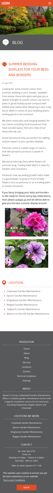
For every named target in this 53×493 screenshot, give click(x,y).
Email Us (26, 454)
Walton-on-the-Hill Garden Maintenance (28, 313)
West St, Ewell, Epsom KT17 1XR (26, 465)
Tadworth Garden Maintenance (23, 309)
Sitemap (27, 380)
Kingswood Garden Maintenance (24, 300)
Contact (26, 371)
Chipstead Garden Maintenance (23, 291)
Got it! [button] (26, 487)
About (27, 353)
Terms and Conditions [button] (14, 480)
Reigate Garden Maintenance (22, 304)
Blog (26, 357)
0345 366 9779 (28, 451)
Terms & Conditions (26, 376)
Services (27, 362)
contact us (20, 199)
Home (27, 348)
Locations (26, 366)
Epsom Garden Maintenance (22, 295)
